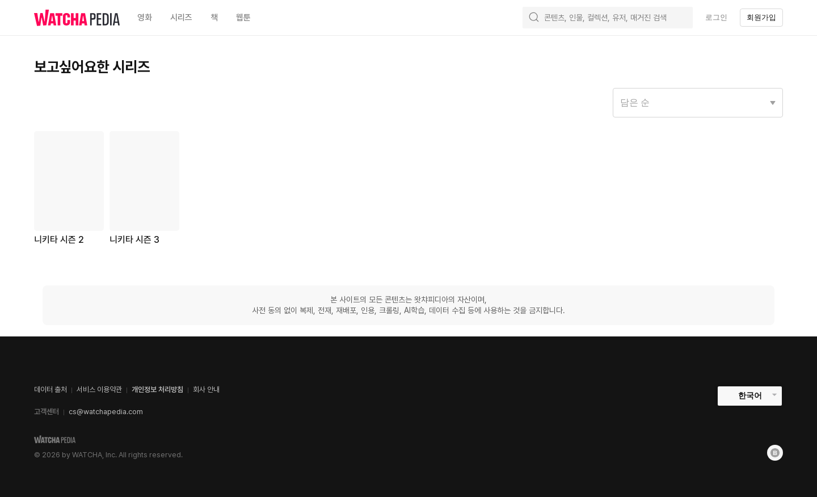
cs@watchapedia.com (106, 411)
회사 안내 (206, 389)
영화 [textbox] (144, 17)
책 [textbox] (214, 17)
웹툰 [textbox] (243, 17)
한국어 (750, 395)
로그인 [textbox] (716, 17)
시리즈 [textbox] (181, 17)
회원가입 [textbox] (761, 17)
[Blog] (775, 453)
